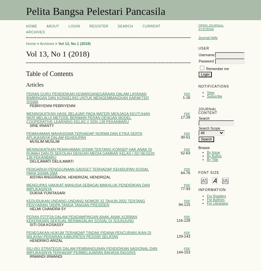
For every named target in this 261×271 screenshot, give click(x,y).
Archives (35, 32)
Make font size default (215, 180)
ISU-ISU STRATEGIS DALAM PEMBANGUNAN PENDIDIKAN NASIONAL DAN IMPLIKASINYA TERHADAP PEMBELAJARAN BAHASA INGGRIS (91, 250)
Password (206, 61)
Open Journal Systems (211, 27)
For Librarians (217, 203)
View (210, 93)
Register (98, 26)
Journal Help (207, 38)
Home (31, 26)
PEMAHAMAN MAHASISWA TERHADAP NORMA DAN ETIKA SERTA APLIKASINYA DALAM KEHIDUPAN (84, 135)
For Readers (216, 196)
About (53, 26)
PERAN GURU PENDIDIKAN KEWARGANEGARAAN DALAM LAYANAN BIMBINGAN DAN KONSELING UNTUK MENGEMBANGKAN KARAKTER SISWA (87, 98)
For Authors (216, 200)
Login (74, 26)
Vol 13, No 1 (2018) (74, 44)
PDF (187, 94)
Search (125, 26)
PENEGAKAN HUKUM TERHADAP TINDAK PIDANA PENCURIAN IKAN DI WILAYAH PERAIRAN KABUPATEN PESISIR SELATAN (88, 235)
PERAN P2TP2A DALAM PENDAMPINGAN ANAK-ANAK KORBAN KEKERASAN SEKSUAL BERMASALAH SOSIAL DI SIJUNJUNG (81, 219)
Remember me (217, 69)
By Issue (213, 152)
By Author (214, 156)
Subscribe (214, 96)
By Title (212, 160)
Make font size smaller (204, 180)
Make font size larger (225, 180)
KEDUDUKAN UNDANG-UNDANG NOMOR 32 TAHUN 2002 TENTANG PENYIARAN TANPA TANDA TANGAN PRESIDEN (85, 203)
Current (151, 26)
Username (206, 55)
